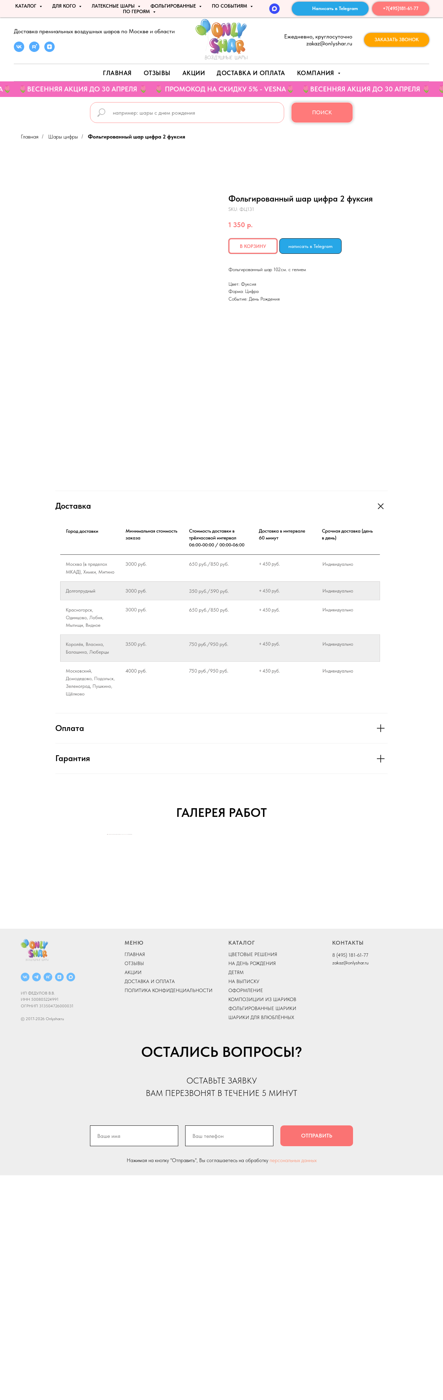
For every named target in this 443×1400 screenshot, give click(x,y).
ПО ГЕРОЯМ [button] (137, 11)
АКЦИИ (193, 73)
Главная (117, 73)
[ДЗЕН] (59, 1201)
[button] (396, 40)
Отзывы (157, 73)
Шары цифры (63, 136)
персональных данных (293, 1385)
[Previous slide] (107, 947)
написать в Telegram (310, 246)
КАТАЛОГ (241, 1167)
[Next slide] (336, 947)
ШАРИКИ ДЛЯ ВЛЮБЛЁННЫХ (261, 1242)
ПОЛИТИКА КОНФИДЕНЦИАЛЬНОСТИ (169, 1215)
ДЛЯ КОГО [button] (64, 6)
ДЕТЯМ (236, 1197)
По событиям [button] (230, 6)
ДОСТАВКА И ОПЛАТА (150, 1206)
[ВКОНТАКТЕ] (25, 1201)
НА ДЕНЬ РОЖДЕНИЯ (252, 1188)
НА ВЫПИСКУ (243, 1206)
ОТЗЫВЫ (134, 1188)
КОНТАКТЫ (348, 1167)
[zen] (49, 50)
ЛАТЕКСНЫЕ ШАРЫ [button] (114, 6)
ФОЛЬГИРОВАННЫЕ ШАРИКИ (262, 1233)
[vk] (19, 50)
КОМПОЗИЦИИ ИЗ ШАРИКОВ (262, 1224)
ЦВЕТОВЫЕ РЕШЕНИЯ (252, 1179)
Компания (316, 73)
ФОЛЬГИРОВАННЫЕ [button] (174, 6)
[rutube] (34, 50)
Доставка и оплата (251, 73)
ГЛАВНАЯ (135, 1179)
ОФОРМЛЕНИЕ (245, 1215)
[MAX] (274, 8)
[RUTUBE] (48, 1201)
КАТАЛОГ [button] (26, 6)
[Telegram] (36, 1201)
